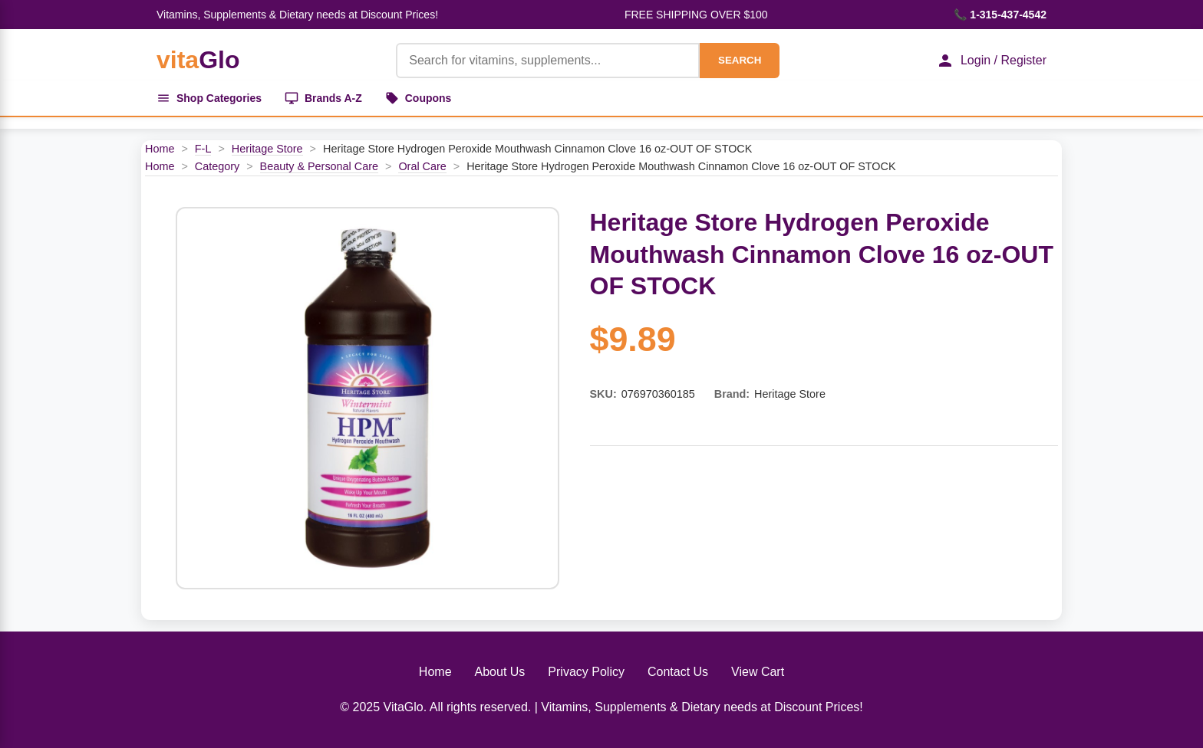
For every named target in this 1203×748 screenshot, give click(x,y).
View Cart (757, 672)
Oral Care (422, 166)
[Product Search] (548, 60)
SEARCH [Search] (739, 60)
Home (159, 149)
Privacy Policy (586, 672)
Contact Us (678, 672)
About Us (500, 672)
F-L (203, 149)
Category (217, 166)
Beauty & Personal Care (319, 166)
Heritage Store (267, 149)
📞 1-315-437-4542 (1000, 14)
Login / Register (991, 60)
